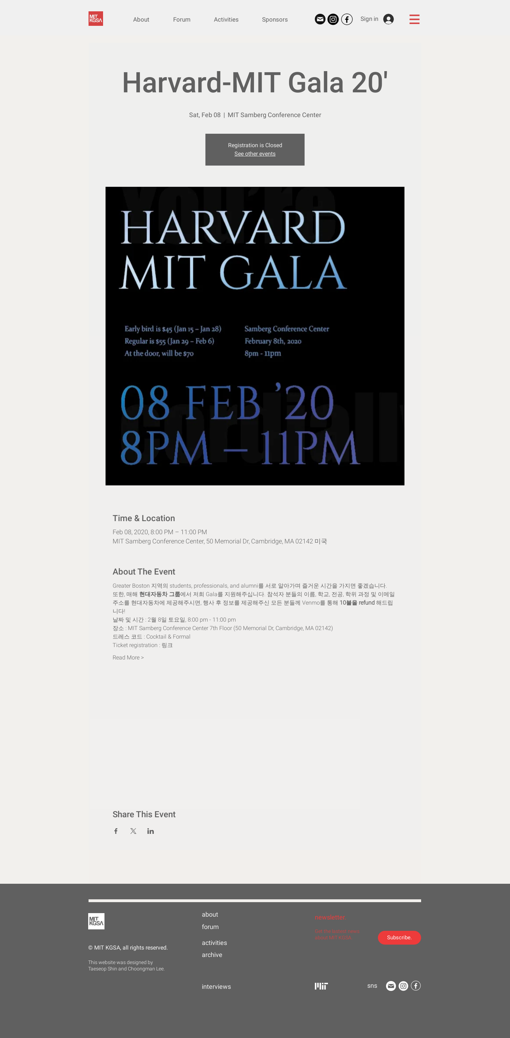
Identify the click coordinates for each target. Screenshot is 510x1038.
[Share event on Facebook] (116, 831)
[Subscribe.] (399, 938)
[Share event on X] (133, 831)
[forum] (224, 927)
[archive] (224, 955)
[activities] (224, 943)
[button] (414, 19)
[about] (224, 914)
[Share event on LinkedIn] (150, 831)
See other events (255, 153)
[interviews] (224, 987)
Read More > (128, 657)
